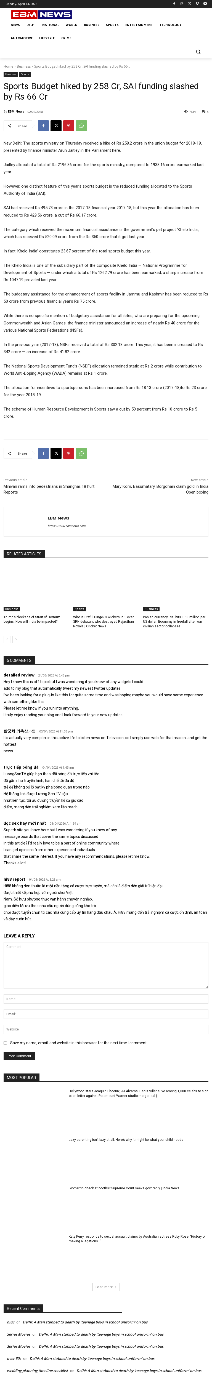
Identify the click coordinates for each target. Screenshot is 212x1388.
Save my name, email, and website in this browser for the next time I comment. (78, 1043)
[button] (198, 51)
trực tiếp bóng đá (21, 767)
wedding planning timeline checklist (37, 1370)
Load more (106, 1287)
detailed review (19, 675)
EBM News (16, 111)
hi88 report (14, 879)
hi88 (10, 1322)
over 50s (14, 1358)
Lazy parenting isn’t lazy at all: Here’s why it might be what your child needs (126, 1140)
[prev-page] (7, 639)
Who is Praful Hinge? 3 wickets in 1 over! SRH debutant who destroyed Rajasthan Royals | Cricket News (103, 621)
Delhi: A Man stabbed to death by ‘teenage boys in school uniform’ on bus (85, 1322)
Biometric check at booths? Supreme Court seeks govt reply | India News (124, 1188)
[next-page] (15, 639)
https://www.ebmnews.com (67, 526)
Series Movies (18, 1334)
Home (8, 66)
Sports (25, 74)
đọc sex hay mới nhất (25, 823)
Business (24, 66)
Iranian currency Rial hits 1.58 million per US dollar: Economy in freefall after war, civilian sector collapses (174, 621)
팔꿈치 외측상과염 (20, 731)
